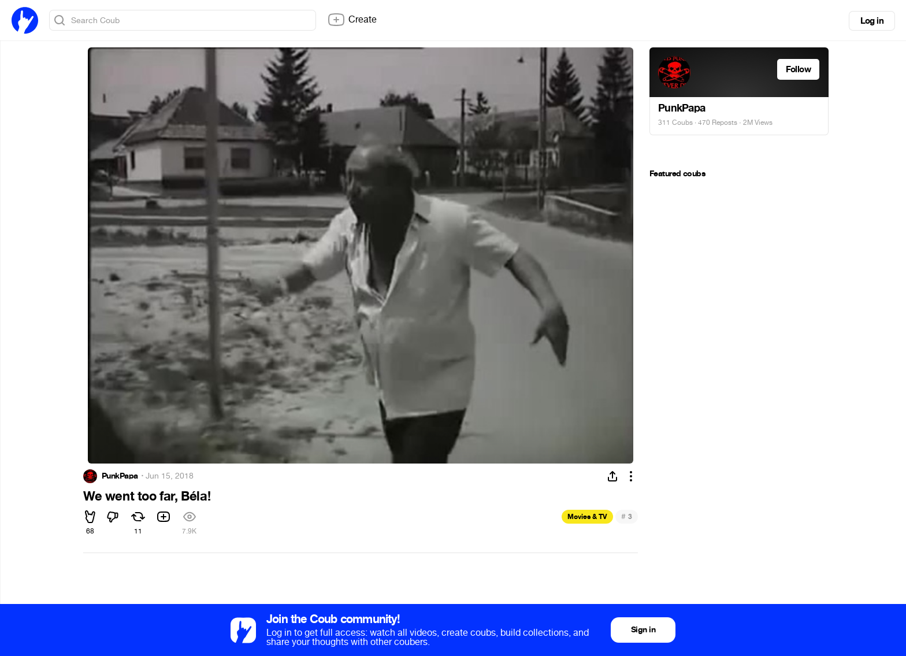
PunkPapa (120, 476)
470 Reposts (717, 122)
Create (352, 19)
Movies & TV (587, 516)
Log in (871, 21)
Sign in (643, 629)
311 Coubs (675, 122)
